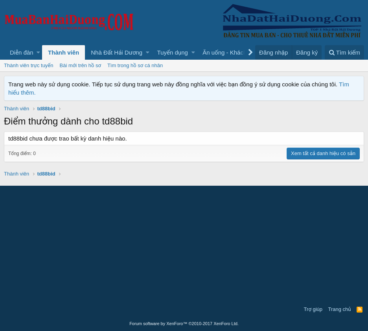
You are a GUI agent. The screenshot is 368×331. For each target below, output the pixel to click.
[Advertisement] (184, 245)
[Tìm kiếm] (344, 52)
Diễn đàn (21, 52)
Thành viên (63, 52)
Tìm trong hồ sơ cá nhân (135, 65)
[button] (38, 52)
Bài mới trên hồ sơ (80, 65)
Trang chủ (339, 309)
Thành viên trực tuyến (28, 65)
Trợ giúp (313, 309)
